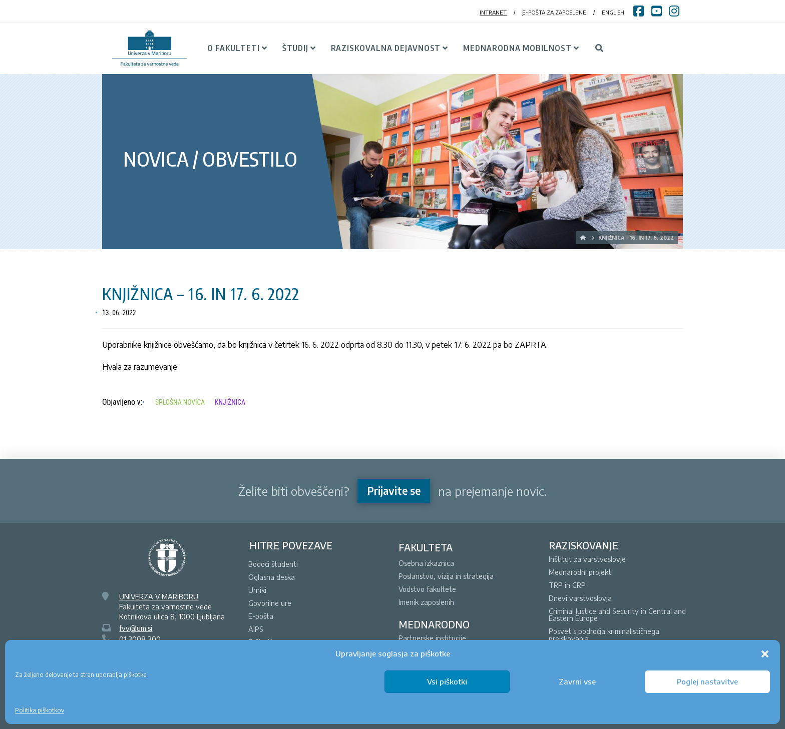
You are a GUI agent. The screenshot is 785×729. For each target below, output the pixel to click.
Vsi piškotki (447, 681)
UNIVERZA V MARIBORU (158, 596)
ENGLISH (613, 12)
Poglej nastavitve (707, 681)
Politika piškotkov (39, 710)
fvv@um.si (135, 627)
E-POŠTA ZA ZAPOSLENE (554, 12)
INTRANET (493, 12)
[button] (765, 654)
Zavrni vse (577, 681)
